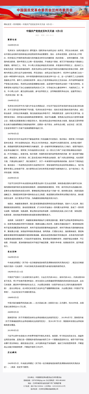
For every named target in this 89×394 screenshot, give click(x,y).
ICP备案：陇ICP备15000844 (33, 386)
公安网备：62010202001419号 (54, 386)
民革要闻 (17, 24)
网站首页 (7, 24)
